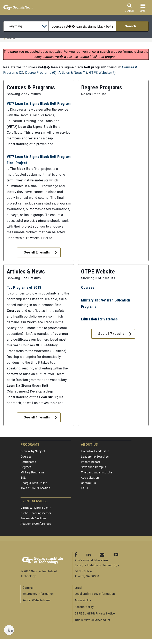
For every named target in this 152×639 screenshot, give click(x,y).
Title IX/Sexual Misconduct (92, 620)
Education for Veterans (99, 319)
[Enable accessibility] (9, 630)
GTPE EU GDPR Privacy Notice (95, 613)
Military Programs (32, 472)
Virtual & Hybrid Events (36, 507)
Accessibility (83, 600)
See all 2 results (37, 252)
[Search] (129, 9)
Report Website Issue (36, 600)
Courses (87, 287)
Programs (30, 444)
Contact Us (88, 483)
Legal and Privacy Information (95, 593)
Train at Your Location (35, 488)
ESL (23, 477)
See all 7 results (111, 334)
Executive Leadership (95, 451)
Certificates (28, 462)
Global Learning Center (36, 513)
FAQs (84, 488)
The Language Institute (96, 472)
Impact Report (90, 462)
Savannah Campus (93, 467)
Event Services (34, 501)
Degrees (26, 467)
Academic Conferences (36, 523)
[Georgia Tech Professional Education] (46, 560)
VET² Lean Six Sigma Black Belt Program (38, 103)
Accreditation (90, 477)
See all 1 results (37, 417)
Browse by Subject (33, 451)
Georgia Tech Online (34, 483)
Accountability (84, 607)
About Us (89, 444)
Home (11, 38)
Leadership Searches (95, 456)
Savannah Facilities (33, 518)
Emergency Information (38, 593)
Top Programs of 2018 (24, 287)
